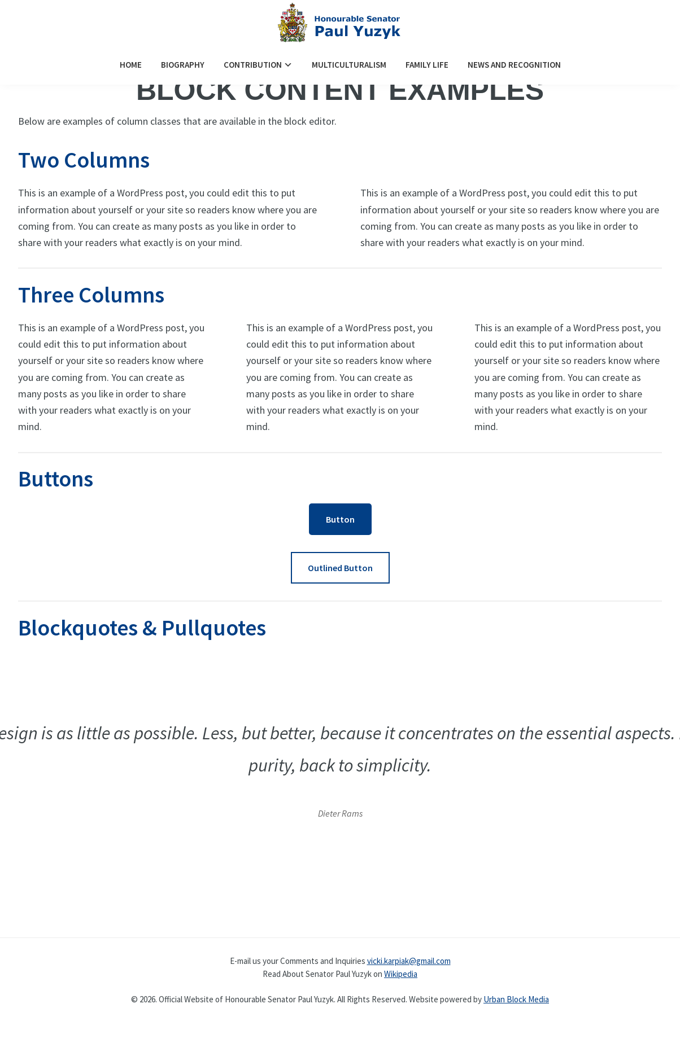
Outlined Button (340, 567)
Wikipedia (400, 973)
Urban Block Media (516, 999)
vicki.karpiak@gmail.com (409, 960)
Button (340, 519)
